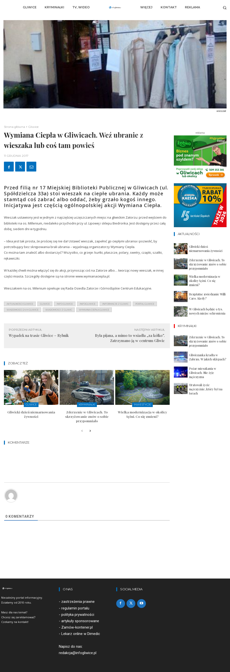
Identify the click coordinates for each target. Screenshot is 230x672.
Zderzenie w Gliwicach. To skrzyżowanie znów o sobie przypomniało (86, 415)
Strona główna (14, 127)
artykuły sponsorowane (80, 619)
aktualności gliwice (20, 304)
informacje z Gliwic (115, 304)
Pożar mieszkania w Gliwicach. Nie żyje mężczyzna (206, 367)
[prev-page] (82, 429)
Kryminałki (87, 404)
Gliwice (33, 127)
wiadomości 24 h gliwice (22, 309)
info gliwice (65, 304)
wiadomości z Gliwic (58, 309)
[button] (224, 7)
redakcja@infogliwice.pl (77, 650)
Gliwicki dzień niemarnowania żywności (31, 413)
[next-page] (90, 429)
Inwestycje (143, 404)
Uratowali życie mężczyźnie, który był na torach (205, 382)
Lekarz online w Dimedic (80, 631)
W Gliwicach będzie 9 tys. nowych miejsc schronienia (208, 308)
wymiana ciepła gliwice (94, 309)
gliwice (45, 304)
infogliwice (87, 304)
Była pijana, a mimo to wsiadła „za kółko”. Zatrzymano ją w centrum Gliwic (130, 338)
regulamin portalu (75, 606)
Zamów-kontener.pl (77, 625)
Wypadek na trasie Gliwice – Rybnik (39, 335)
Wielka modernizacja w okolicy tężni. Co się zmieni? (142, 413)
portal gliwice (144, 304)
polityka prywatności (77, 612)
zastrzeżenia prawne (78, 599)
